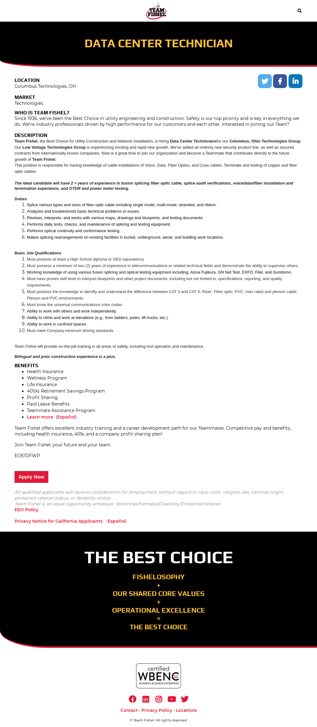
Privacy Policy (156, 710)
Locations (186, 710)
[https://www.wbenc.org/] (158, 676)
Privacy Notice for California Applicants (58, 521)
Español (66, 417)
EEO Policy (26, 509)
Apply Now (31, 477)
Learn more (40, 417)
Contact (129, 710)
